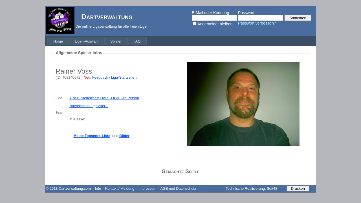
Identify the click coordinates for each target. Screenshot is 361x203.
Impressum (147, 188)
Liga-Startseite (123, 77)
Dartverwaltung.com (75, 188)
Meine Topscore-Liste (91, 136)
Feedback (100, 77)
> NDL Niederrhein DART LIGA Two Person (104, 98)
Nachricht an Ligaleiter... (88, 106)
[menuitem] (58, 41)
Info (98, 188)
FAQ (137, 41)
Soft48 (272, 188)
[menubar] (97, 41)
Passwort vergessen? (257, 23)
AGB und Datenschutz (178, 188)
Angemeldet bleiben (214, 24)
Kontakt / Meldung (119, 188)
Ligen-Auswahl (86, 41)
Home (58, 41)
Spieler (116, 41)
